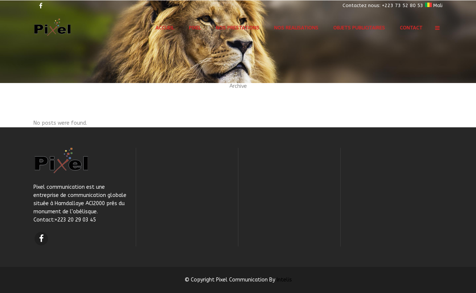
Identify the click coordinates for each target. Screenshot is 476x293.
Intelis (284, 280)
